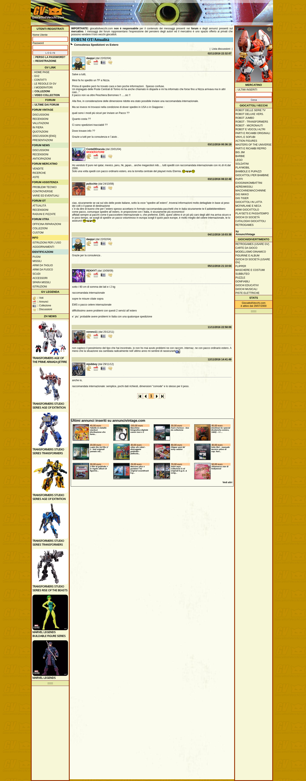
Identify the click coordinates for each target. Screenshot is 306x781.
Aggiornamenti (43, 246)
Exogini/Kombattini (248, 182)
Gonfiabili (242, 281)
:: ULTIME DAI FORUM (45, 104)
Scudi (36, 273)
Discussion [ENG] (44, 135)
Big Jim (240, 152)
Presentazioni (43, 140)
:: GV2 (35, 76)
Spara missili (42, 282)
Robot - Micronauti (249, 125)
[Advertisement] (194, 10)
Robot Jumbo (244, 117)
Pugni (37, 256)
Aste (36, 177)
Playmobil (242, 167)
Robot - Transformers (251, 121)
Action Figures (246, 140)
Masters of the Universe (253, 144)
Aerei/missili (244, 186)
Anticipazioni (42, 158)
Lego (238, 159)
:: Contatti (39, 79)
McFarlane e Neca (248, 205)
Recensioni (40, 118)
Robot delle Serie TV (250, 110)
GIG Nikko (242, 194)
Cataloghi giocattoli (250, 221)
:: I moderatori (42, 87)
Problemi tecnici (45, 187)
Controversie (43, 191)
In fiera (38, 127)
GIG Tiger (242, 198)
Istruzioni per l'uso (47, 242)
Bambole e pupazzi (248, 171)
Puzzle (240, 277)
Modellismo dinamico (250, 251)
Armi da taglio (43, 265)
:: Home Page (41, 72)
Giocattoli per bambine (252, 175)
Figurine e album (247, 255)
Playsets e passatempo (252, 213)
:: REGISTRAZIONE (44, 60)
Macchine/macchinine (250, 190)
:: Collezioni (41, 91)
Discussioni (41, 114)
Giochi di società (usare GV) (252, 261)
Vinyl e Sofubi (245, 137)
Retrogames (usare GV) (252, 244)
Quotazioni (40, 131)
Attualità (39, 205)
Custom (38, 232)
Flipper (240, 266)
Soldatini (242, 163)
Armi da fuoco (43, 269)
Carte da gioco (246, 247)
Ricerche (39, 172)
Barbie (240, 156)
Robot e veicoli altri (250, 129)
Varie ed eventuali (46, 195)
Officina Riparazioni (47, 224)
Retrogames (244, 225)
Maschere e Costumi (250, 270)
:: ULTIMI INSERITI (246, 89)
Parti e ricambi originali (252, 133)
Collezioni (40, 228)
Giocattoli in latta (248, 202)
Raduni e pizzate (44, 214)
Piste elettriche (247, 292)
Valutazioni (41, 123)
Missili (37, 261)
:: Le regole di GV (44, 83)
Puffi (239, 179)
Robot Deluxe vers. (249, 114)
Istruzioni (40, 286)
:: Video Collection (46, 95)
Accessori (40, 278)
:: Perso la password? (49, 57)
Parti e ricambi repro (250, 148)
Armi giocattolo (247, 209)
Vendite (38, 168)
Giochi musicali (246, 289)
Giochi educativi (247, 285)
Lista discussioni (221, 48)
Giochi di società (247, 217)
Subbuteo (242, 273)
